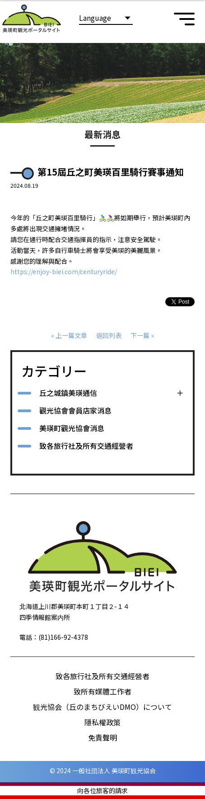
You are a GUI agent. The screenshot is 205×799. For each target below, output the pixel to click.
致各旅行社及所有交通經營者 (86, 445)
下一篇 (139, 335)
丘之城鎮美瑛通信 (68, 392)
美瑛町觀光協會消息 (71, 428)
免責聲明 (102, 737)
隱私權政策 (102, 722)
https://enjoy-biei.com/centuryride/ (63, 271)
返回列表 (108, 335)
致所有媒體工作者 (102, 691)
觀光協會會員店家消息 (75, 410)
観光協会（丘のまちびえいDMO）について (102, 706)
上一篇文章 (71, 335)
